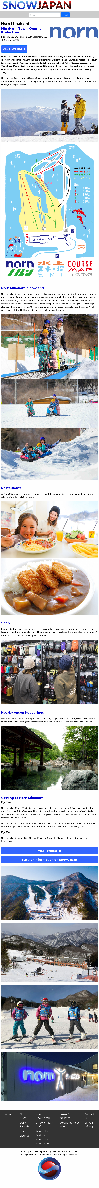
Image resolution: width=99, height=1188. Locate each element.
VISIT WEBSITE (49, 850)
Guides (24, 1131)
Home (7, 1114)
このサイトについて (44, 1124)
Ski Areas (23, 1116)
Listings (24, 1135)
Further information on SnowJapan (49, 859)
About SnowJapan (43, 1116)
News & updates (65, 1116)
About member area (69, 1124)
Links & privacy (89, 1124)
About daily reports (43, 1133)
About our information (43, 1141)
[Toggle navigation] (95, 3)
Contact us (89, 1116)
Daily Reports (24, 1124)
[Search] (44, 14)
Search (65, 15)
